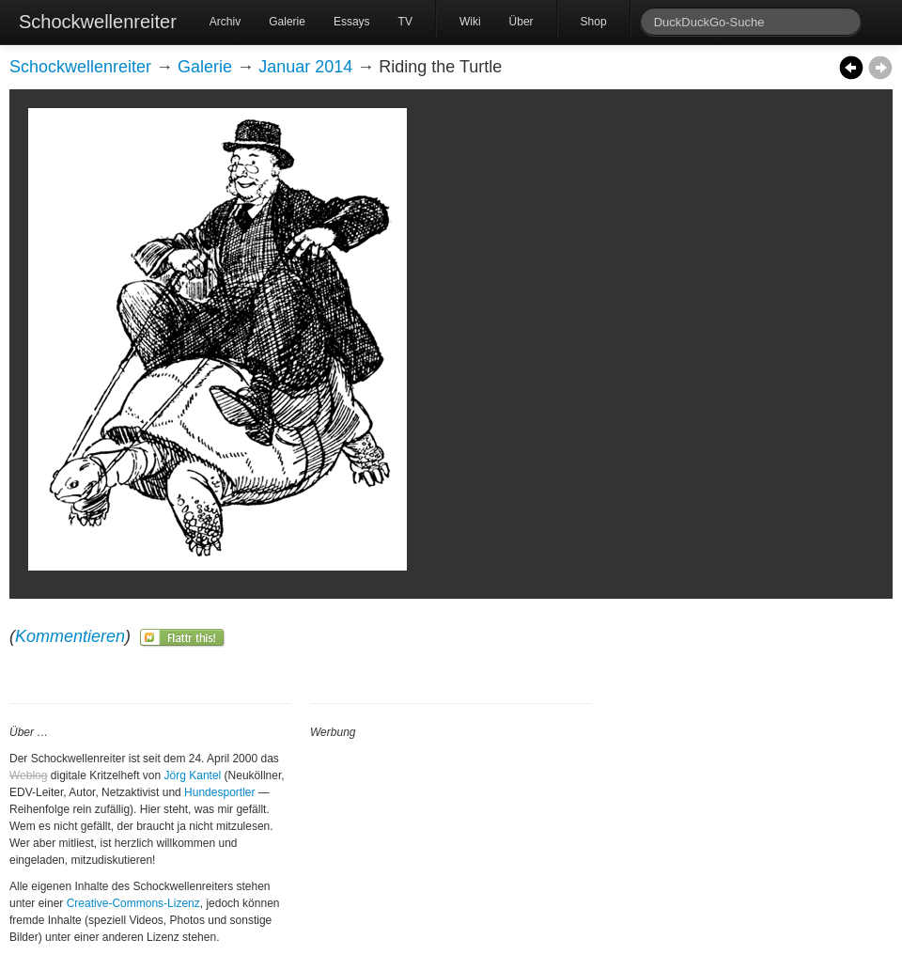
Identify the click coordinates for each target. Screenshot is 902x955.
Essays (352, 21)
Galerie (287, 21)
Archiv (225, 21)
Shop (594, 21)
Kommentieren (70, 636)
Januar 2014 (305, 66)
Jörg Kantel (193, 775)
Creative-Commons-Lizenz (133, 903)
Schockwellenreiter (98, 21)
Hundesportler (219, 792)
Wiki (470, 21)
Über (521, 21)
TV (405, 21)
